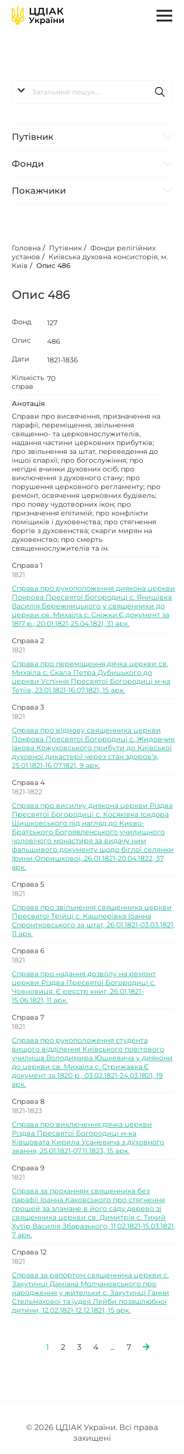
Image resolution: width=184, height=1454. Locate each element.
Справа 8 (28, 1101)
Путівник (32, 137)
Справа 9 (28, 1167)
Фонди (28, 163)
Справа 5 (28, 884)
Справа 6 (28, 950)
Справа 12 (29, 1252)
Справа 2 (28, 640)
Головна (26, 248)
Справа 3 (28, 707)
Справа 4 (28, 782)
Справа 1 (27, 565)
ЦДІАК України (85, 1427)
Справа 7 (28, 1017)
